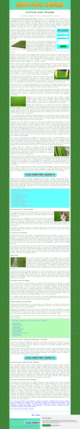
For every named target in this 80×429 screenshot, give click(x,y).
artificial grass (63, 18)
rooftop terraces (31, 101)
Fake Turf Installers (20, 401)
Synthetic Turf (19, 402)
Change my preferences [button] (55, 425)
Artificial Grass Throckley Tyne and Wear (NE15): (24, 18)
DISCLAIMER (67, 9)
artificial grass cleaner (62, 245)
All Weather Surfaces (41, 402)
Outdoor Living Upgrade (42, 401)
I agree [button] (44, 425)
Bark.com (25, 128)
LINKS (54, 9)
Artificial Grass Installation (57, 402)
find (15, 364)
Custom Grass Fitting (49, 405)
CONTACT (61, 9)
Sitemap (11, 419)
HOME (51, 9)
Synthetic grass (15, 178)
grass (33, 34)
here (27, 135)
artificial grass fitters (42, 184)
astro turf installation (44, 389)
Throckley (36, 178)
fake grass (38, 377)
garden (66, 92)
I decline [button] (48, 425)
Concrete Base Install (24, 403)
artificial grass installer (30, 382)
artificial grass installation (48, 185)
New (21, 419)
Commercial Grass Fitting (57, 401)
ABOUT (58, 9)
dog (14, 227)
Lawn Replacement (37, 405)
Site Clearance (31, 401)
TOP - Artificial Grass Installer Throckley (22, 408)
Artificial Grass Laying (17, 406)
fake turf (19, 389)
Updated (24, 419)
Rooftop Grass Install (25, 405)
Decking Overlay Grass (58, 403)
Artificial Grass (17, 419)
